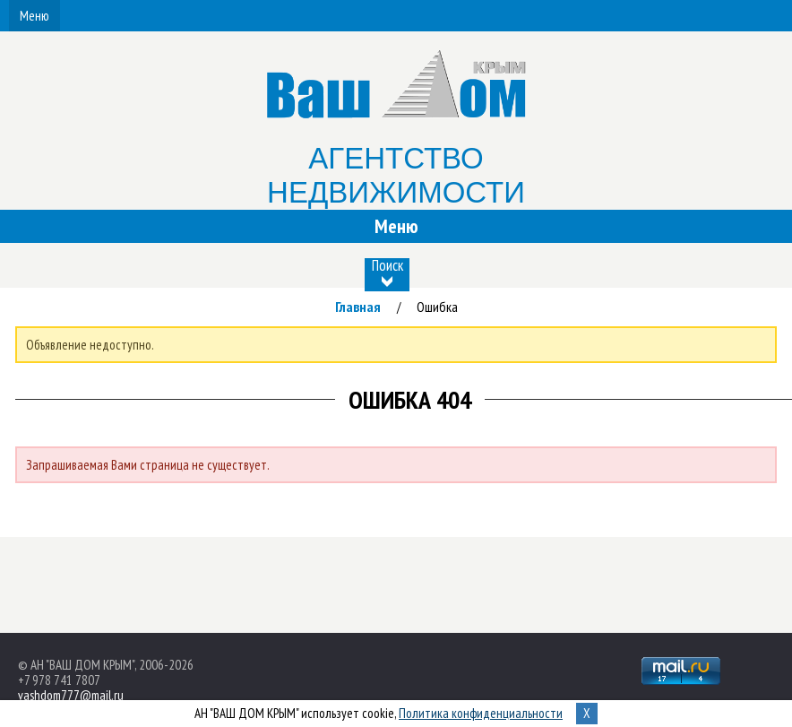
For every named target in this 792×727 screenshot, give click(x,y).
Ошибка (437, 307)
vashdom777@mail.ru (71, 695)
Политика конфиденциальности (481, 713)
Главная (358, 307)
